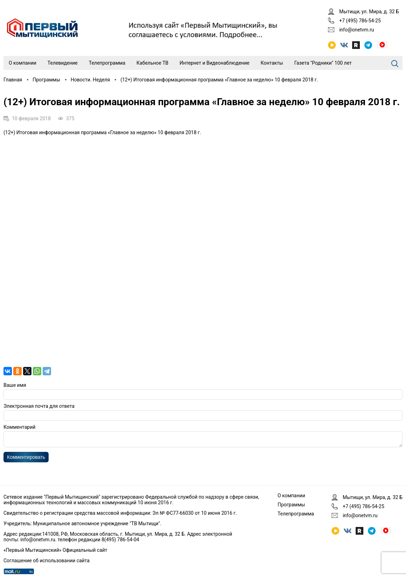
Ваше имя (14, 385)
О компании (22, 63)
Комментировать (26, 459)
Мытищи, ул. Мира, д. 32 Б (369, 11)
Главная (12, 79)
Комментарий (19, 427)
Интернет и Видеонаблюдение (215, 63)
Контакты (272, 63)
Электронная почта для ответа (38, 406)
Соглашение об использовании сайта (46, 560)
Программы (46, 79)
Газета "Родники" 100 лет (322, 63)
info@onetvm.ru (356, 29)
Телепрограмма (107, 63)
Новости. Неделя (90, 79)
